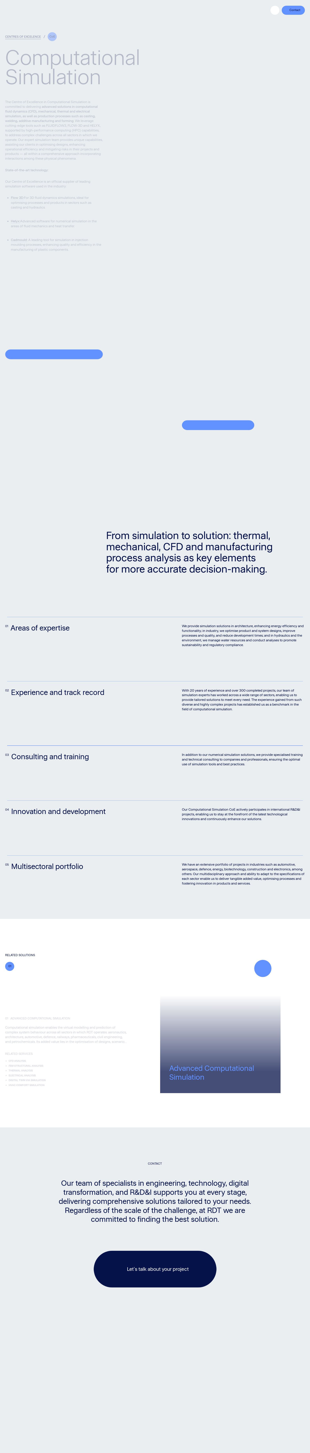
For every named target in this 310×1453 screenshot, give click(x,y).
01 (9, 966)
